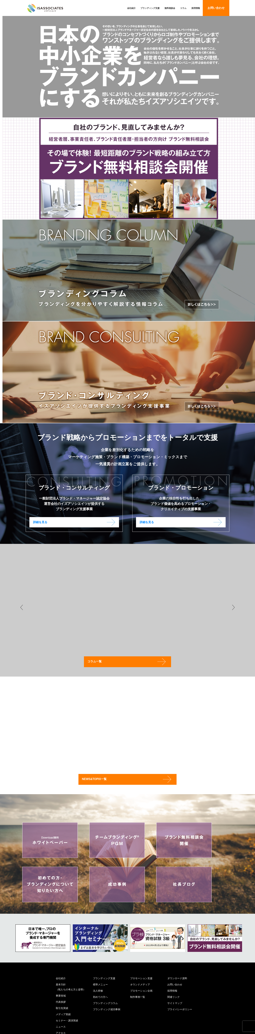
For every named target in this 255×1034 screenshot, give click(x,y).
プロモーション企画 (141, 990)
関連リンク (173, 996)
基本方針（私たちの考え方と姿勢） (71, 987)
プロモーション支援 (141, 978)
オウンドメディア (140, 984)
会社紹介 (131, 8)
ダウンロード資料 (177, 978)
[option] (42, 938)
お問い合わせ (216, 7)
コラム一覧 (98, 661)
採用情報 (195, 8)
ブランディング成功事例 (106, 1009)
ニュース (61, 1026)
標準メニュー (100, 984)
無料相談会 (170, 8)
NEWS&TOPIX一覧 (98, 778)
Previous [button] (21, 607)
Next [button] (233, 607)
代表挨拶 (61, 1001)
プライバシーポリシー (179, 1009)
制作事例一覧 (137, 996)
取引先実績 (62, 1008)
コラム (183, 8)
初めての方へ (100, 996)
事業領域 (61, 995)
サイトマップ (174, 1003)
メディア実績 (63, 1014)
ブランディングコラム (105, 1003)
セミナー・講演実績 (67, 1020)
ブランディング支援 (150, 8)
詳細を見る (40, 522)
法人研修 (98, 990)
